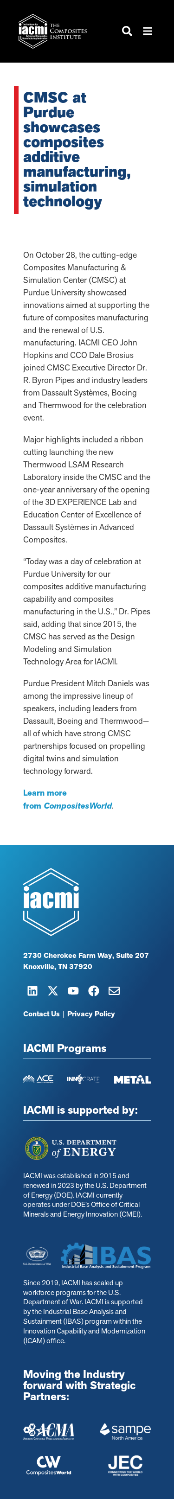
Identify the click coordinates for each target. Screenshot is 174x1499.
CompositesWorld (78, 805)
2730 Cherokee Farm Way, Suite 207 (86, 955)
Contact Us (41, 1014)
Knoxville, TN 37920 (57, 967)
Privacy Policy (91, 1014)
